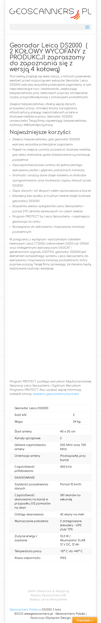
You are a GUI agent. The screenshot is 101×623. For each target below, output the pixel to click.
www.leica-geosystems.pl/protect (56, 394)
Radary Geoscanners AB (48, 595)
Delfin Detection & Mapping (48, 591)
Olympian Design (58, 617)
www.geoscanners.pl (38, 613)
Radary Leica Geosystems (48, 599)
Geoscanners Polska (24, 609)
